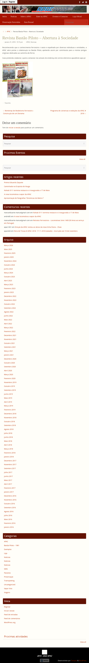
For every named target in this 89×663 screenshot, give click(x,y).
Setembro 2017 (10, 468)
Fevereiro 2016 (9, 523)
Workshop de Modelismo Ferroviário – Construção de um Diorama (18, 112)
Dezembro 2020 (10, 359)
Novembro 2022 (10, 300)
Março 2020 (8, 374)
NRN (6, 569)
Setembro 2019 (10, 390)
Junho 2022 (8, 316)
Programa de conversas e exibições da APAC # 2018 (68, 112)
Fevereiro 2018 (9, 453)
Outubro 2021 (9, 343)
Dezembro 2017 (10, 461)
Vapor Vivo (8, 588)
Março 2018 (8, 449)
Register (12, 2)
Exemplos (7, 549)
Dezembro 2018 (10, 414)
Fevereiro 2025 (9, 253)
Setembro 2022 (10, 308)
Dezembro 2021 (10, 335)
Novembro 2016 (10, 500)
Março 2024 (8, 273)
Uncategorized (9, 584)
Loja (5, 553)
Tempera (74, 661)
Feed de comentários (12, 618)
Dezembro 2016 (10, 496)
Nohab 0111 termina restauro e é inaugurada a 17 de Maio (27, 190)
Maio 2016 (8, 519)
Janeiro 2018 (9, 457)
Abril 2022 (8, 324)
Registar (7, 607)
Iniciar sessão (9, 611)
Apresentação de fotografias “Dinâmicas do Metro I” (24, 198)
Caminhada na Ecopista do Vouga (17, 186)
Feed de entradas (11, 614)
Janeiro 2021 (9, 355)
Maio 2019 (8, 398)
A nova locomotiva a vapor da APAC (17, 194)
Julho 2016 (8, 515)
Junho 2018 (8, 437)
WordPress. (83, 661)
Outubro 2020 (9, 363)
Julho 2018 (8, 433)
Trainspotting (9, 581)
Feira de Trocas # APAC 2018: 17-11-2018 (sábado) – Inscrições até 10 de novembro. (46, 231)
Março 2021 (8, 351)
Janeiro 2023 (9, 292)
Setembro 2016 (10, 507)
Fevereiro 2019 (9, 410)
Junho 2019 (8, 394)
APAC (8, 32)
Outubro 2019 (9, 386)
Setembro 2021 (10, 347)
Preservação (8, 577)
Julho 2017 (8, 472)
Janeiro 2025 (9, 257)
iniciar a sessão (14, 127)
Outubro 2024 (9, 265)
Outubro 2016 (9, 503)
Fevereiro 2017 (9, 488)
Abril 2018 (8, 445)
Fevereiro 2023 (9, 288)
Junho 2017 (8, 476)
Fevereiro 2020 (9, 378)
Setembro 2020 (10, 366)
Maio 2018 (8, 441)
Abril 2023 (8, 280)
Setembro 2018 (10, 425)
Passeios (7, 573)
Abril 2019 (8, 402)
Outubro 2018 (9, 421)
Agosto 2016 (8, 511)
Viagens (7, 592)
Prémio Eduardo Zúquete (13, 182)
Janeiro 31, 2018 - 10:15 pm (14, 42)
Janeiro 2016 (9, 527)
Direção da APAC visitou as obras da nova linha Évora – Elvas (38, 227)
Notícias (33, 42)
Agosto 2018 (8, 429)
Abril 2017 (8, 484)
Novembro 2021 (10, 339)
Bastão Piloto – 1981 (11, 545)
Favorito (8, 103)
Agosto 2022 (8, 312)
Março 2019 (8, 406)
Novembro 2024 (10, 261)
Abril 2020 (8, 370)
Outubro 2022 (9, 304)
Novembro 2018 (10, 417)
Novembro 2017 (10, 464)
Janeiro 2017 (9, 492)
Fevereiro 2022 (9, 331)
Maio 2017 (8, 480)
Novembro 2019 (10, 382)
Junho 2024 (8, 269)
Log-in (4, 2)
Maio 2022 (8, 320)
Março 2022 (8, 327)
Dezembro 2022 (10, 296)
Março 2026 (8, 245)
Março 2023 (8, 284)
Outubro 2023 (9, 277)
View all (82, 159)
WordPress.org (9, 622)
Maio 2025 (8, 249)
